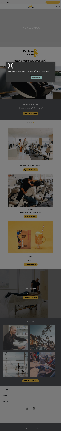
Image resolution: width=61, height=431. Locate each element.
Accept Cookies (36, 77)
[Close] (53, 64)
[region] (30, 72)
